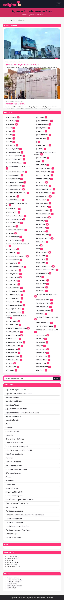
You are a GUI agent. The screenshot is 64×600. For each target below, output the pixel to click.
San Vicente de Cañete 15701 (47, 330)
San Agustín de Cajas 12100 (46, 294)
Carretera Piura (13, 260)
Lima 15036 (40, 182)
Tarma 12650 (41, 349)
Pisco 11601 (40, 256)
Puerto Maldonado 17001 (45, 270)
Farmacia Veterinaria (13, 462)
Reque (38, 277)
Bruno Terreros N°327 (16, 230)
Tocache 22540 (41, 356)
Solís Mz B (40, 339)
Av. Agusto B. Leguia (15, 182)
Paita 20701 (40, 231)
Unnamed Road (42, 367)
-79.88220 (11, 124)
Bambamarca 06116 (15, 219)
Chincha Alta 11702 (15, 291)
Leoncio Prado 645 (43, 175)
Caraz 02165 (12, 253)
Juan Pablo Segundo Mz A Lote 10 (45, 153)
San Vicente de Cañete (44, 326)
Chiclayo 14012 (13, 277)
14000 (10, 138)
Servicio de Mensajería (14, 492)
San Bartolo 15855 (43, 300)
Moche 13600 (41, 200)
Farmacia (9, 458)
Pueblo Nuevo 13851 (44, 266)
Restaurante (10, 484)
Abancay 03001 (13, 149)
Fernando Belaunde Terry (17, 328)
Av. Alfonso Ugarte (15, 186)
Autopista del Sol (14, 175)
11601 (10, 131)
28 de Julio (11, 145)
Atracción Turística (12, 420)
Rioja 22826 (40, 291)
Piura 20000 (40, 263)
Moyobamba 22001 (43, 214)
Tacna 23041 (41, 342)
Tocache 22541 (41, 360)
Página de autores (12, 578)
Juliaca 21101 (41, 158)
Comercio (9, 435)
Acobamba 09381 (14, 152)
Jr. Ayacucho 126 (42, 145)
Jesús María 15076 (43, 121)
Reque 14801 (41, 284)
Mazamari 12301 (42, 196)
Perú (38, 249)
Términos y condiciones (14, 586)
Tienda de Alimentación (14, 511)
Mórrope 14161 (42, 217)
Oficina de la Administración (16, 469)
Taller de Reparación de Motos (17, 503)
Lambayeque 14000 (43, 168)
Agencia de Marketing (14, 397)
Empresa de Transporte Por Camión (19, 450)
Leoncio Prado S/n (43, 179)
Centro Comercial (12, 431)
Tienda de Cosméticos (14, 518)
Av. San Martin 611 (15, 200)
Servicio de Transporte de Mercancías (20, 499)
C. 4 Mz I (11, 233)
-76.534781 (12, 121)
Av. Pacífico (12, 196)
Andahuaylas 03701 (15, 159)
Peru (38, 245)
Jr (36, 142)
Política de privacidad (13, 582)
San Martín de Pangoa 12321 (47, 317)
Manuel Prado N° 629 (44, 189)
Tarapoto (39, 346)
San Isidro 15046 (42, 307)
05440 (10, 128)
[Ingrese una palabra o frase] (28, 378)
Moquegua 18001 (42, 210)
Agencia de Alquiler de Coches (17, 390)
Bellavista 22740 (14, 223)
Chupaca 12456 (13, 302)
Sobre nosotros (11, 584)
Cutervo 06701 (13, 325)
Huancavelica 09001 (15, 342)
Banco (8, 424)
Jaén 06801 (40, 117)
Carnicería (9, 427)
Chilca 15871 (12, 284)
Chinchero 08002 (14, 295)
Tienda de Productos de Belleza (17, 526)
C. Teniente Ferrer (14, 240)
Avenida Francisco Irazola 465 (16, 204)
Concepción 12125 (14, 309)
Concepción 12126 (14, 312)
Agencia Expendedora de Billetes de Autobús (22, 412)
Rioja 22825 (40, 287)
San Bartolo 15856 (43, 303)
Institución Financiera (14, 465)
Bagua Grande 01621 (15, 216)
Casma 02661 (13, 263)
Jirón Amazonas (42, 124)
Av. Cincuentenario (15, 189)
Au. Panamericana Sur (16, 172)
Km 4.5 (38, 161)
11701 (10, 135)
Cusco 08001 (12, 321)
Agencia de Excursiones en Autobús (19, 393)
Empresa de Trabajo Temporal (17, 446)
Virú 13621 (40, 370)
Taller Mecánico (11, 507)
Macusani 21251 (42, 186)
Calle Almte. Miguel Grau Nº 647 (17, 245)
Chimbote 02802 (14, 288)
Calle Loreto (12, 249)
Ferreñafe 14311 (14, 335)
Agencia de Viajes (12, 405)
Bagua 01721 (12, 212)
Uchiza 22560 (41, 363)
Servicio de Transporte (14, 496)
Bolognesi (11, 226)
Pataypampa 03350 (43, 238)
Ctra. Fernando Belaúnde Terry (16, 317)
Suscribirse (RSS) (12, 588)
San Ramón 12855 (43, 323)
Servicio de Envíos (12, 488)
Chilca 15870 (12, 281)
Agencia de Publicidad (14, 401)
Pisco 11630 (40, 259)
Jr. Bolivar (39, 149)
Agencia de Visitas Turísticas (16, 409)
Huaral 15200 (13, 349)
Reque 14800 (41, 280)
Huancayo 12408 (14, 346)
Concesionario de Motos (15, 439)
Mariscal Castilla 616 (44, 193)
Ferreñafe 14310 (14, 332)
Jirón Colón (40, 131)
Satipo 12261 (41, 335)
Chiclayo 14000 (13, 274)
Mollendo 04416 (42, 203)
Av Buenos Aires (14, 179)
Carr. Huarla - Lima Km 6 (17, 256)
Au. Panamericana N (15, 163)
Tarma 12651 (41, 353)
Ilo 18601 (11, 370)
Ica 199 (10, 363)
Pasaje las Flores (42, 235)
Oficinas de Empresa (13, 473)
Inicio (5, 20)
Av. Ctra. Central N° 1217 (17, 193)
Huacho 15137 (13, 339)
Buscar (56, 378)
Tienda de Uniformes (13, 537)
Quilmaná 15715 (42, 273)
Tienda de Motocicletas (14, 522)
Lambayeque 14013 (43, 172)
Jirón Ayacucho (42, 128)
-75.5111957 (12, 117)
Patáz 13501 (40, 242)
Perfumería (10, 480)
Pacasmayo (40, 221)
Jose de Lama (41, 138)
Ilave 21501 (12, 367)
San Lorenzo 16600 (43, 310)
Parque (8, 477)
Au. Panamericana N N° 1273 (18, 166)
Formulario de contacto (14, 580)
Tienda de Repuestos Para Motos (18, 530)
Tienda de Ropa (11, 534)
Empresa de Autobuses (14, 443)
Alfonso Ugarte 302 (15, 156)
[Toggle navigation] (58, 4)
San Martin (40, 314)
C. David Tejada (13, 237)
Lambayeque (41, 165)
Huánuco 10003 (13, 360)
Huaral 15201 (13, 353)
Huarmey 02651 (14, 356)
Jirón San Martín (42, 135)
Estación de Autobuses (14, 454)
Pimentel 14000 (42, 252)
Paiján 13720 (41, 224)
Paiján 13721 (41, 228)
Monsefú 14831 (42, 207)
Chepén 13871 (13, 270)
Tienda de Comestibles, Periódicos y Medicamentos (25, 515)
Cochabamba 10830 (15, 305)
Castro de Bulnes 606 (16, 267)
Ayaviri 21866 (13, 209)
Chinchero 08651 (14, 298)
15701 (10, 142)
